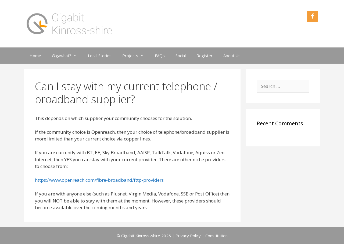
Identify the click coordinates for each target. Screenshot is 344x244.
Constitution (216, 235)
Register (204, 55)
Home (35, 55)
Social (180, 55)
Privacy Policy (188, 235)
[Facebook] (312, 16)
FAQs (160, 55)
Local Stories (100, 55)
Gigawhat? (67, 55)
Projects (135, 55)
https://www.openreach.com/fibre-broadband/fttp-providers (99, 180)
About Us (232, 55)
